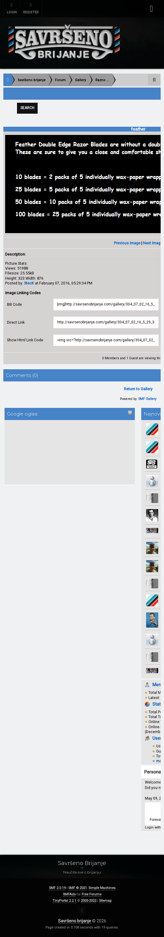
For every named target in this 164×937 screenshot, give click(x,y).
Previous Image (127, 243)
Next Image (152, 243)
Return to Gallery (138, 389)
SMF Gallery (147, 399)
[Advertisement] (31, 452)
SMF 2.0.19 (57, 888)
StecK (29, 283)
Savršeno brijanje (74, 920)
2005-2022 (88, 901)
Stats (157, 704)
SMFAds (69, 894)
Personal (153, 772)
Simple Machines (101, 888)
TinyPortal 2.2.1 (64, 901)
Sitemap (105, 901)
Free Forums (91, 894)
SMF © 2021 (77, 888)
